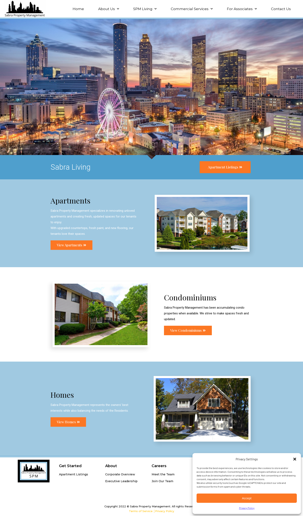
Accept (246, 498)
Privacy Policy (247, 508)
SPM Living (145, 9)
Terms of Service (141, 511)
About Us (108, 9)
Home (78, 9)
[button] (295, 459)
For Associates (242, 9)
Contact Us (281, 9)
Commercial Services (192, 9)
